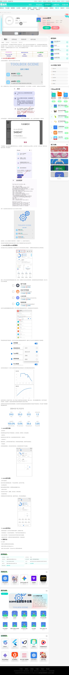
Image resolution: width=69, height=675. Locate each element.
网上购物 (7, 8)
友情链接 (32, 668)
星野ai (24, 54)
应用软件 (48, 5)
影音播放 (35, 8)
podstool (54, 77)
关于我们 (21, 668)
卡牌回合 (35, 1)
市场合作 (42, 668)
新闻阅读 (58, 1)
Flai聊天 (40, 54)
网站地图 (47, 668)
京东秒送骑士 (24, 56)
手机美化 (32, 9)
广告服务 (37, 668)
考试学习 (62, 1)
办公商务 (18, 8)
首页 (29, 5)
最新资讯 (49, 1)
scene (3, 42)
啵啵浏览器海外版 (24, 52)
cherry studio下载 (8, 54)
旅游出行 (62, 8)
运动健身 (67, 1)
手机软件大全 (40, 56)
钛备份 (54, 83)
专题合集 (65, 5)
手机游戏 (39, 5)
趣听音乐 (54, 80)
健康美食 (29, 8)
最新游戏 (44, 1)
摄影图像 (13, 8)
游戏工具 (38, 9)
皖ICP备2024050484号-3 (43, 672)
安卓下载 (47, 27)
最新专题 (53, 1)
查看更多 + (59, 178)
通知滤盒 (54, 71)
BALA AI (54, 68)
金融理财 (24, 8)
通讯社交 (2, 8)
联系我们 (26, 668)
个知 (53, 74)
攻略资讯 (56, 5)
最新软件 (40, 1)
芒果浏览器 (9, 56)
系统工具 (57, 8)
